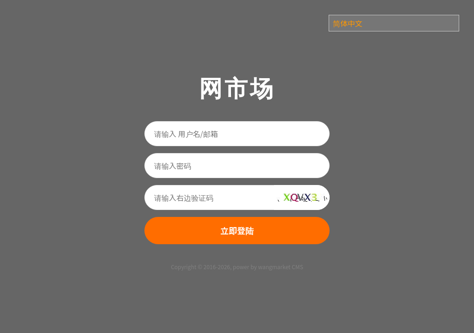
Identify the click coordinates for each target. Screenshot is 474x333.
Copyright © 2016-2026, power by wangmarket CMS (237, 267)
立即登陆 (237, 230)
